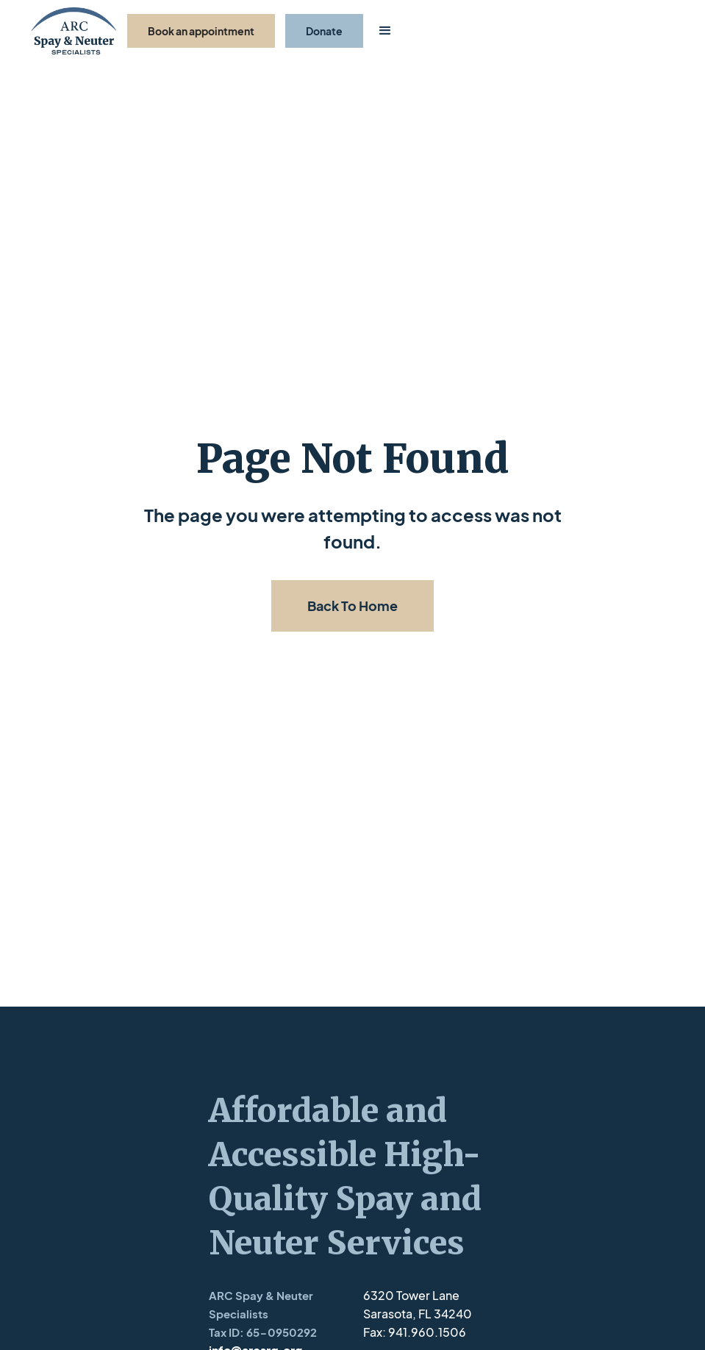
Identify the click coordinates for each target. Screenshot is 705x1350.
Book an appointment (201, 31)
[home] (74, 31)
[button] (385, 31)
